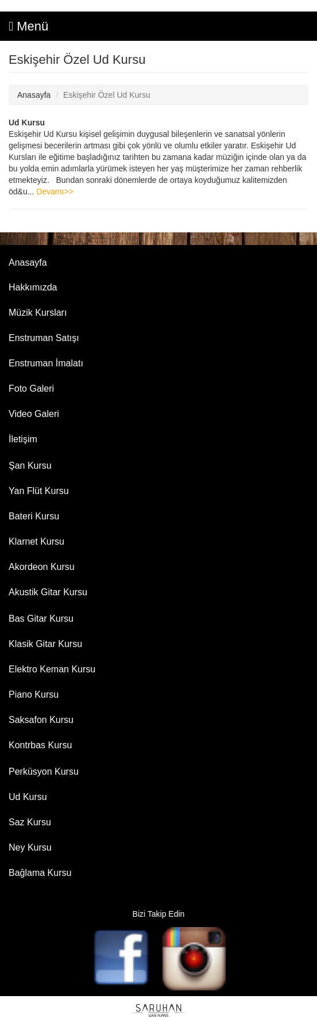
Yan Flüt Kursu (39, 491)
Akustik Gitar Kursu (48, 592)
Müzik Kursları (38, 312)
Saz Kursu (30, 822)
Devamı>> (55, 191)
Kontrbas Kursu (40, 745)
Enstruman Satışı (44, 338)
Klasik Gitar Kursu (45, 644)
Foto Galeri (31, 388)
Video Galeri (34, 414)
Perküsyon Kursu (44, 771)
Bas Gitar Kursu (41, 618)
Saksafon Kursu (41, 720)
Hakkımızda (33, 287)
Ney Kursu (30, 847)
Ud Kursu (27, 122)
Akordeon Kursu (42, 567)
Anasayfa (34, 94)
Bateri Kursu (34, 516)
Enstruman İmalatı (46, 363)
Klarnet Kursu (36, 541)
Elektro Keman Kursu (52, 669)
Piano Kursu (34, 694)
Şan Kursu (30, 465)
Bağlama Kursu (40, 873)
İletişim (23, 439)
